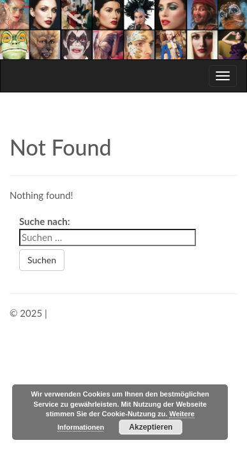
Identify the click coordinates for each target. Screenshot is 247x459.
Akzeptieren (150, 427)
